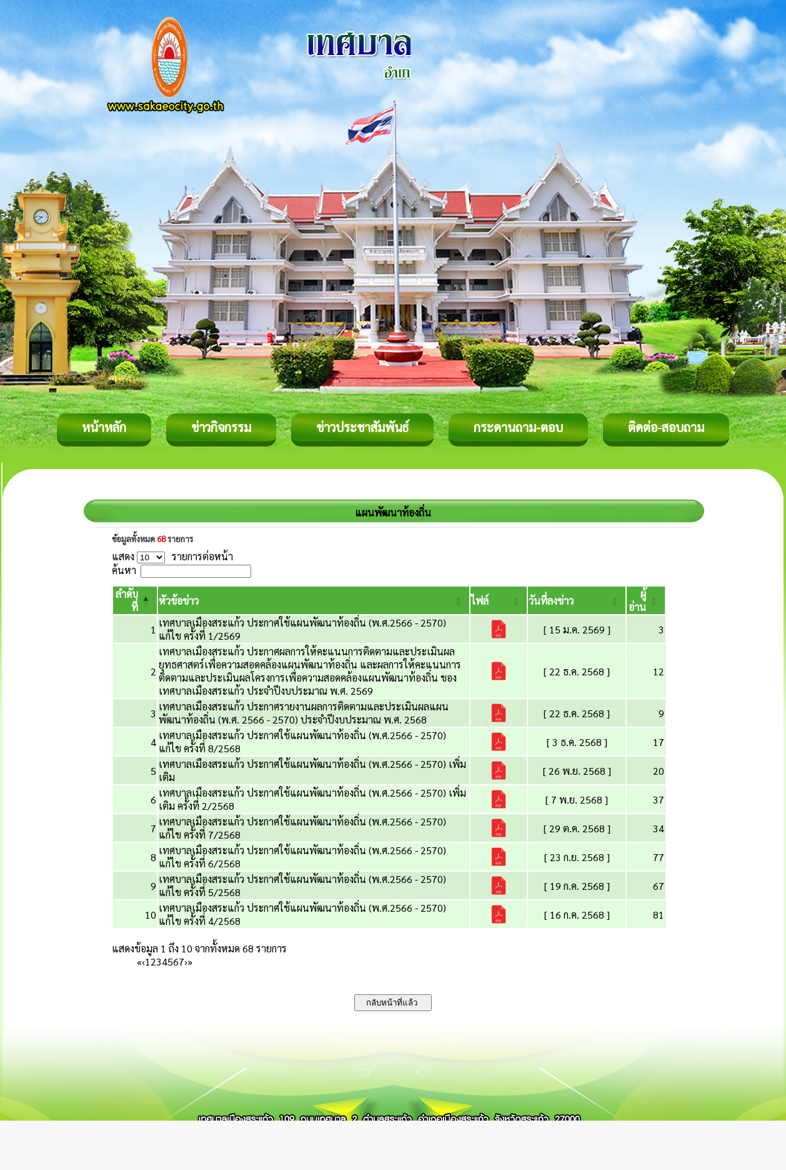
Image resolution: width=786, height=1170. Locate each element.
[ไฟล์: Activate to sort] (498, 600)
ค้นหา (124, 570)
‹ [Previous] (143, 961)
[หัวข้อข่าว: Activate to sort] (313, 600)
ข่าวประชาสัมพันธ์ (362, 427)
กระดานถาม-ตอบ (518, 427)
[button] (179, 600)
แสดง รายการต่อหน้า (172, 556)
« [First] (139, 961)
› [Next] (185, 961)
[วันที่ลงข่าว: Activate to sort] (576, 600)
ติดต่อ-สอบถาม (666, 427)
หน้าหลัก (104, 427)
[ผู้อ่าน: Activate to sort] (646, 600)
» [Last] (189, 961)
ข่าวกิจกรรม (221, 427)
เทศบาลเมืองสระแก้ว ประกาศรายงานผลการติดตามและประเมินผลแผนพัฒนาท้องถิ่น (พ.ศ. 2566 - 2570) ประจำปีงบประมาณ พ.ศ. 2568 (304, 713)
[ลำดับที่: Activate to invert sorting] (135, 600)
